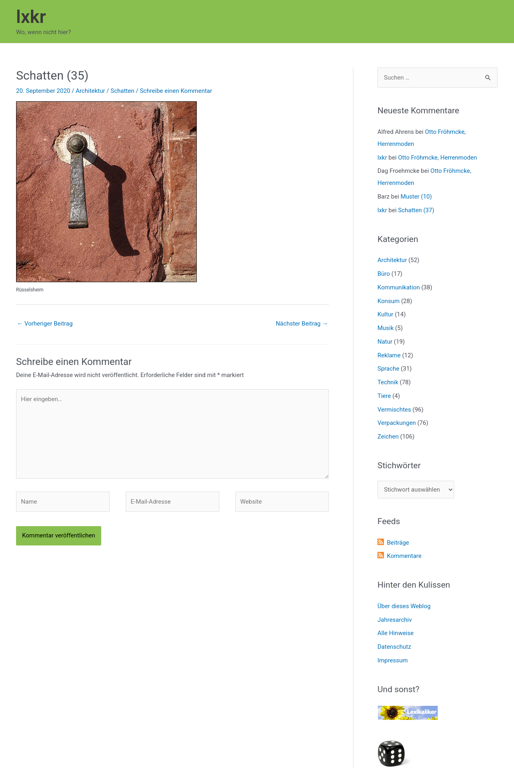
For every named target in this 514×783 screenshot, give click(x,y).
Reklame (389, 355)
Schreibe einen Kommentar (176, 90)
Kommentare (404, 556)
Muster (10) (416, 196)
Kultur (385, 314)
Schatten (122, 90)
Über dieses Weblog (403, 606)
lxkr (31, 16)
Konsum (388, 301)
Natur (384, 341)
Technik (387, 382)
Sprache (388, 368)
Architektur (90, 90)
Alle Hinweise (395, 633)
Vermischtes (394, 409)
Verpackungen (396, 422)
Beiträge (398, 542)
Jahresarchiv (394, 619)
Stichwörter (399, 465)
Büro (383, 273)
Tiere (384, 396)
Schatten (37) (416, 210)
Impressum (392, 660)
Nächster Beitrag (302, 323)
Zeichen (388, 436)
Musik (385, 328)
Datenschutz (394, 646)
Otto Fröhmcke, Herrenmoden (437, 157)
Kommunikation (398, 287)
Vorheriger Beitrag (45, 323)
